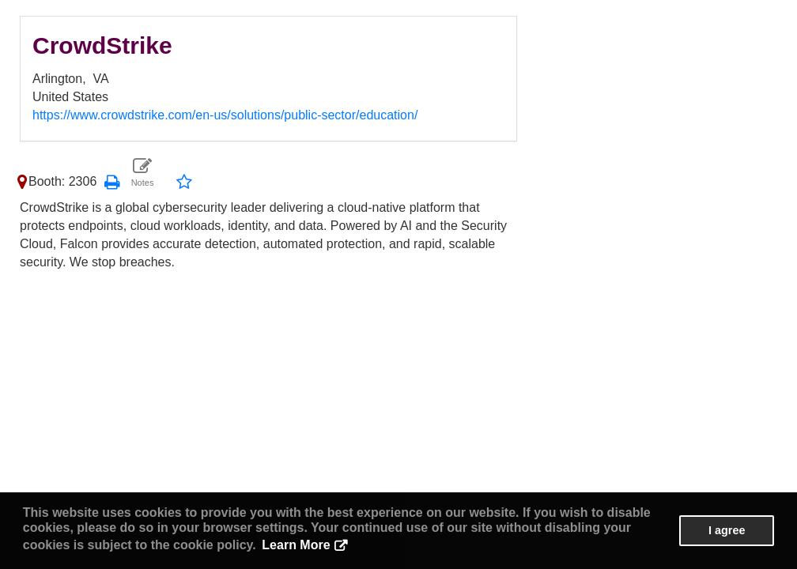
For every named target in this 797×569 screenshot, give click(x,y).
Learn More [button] (296, 545)
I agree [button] (726, 530)
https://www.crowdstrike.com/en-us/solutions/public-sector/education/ (224, 115)
